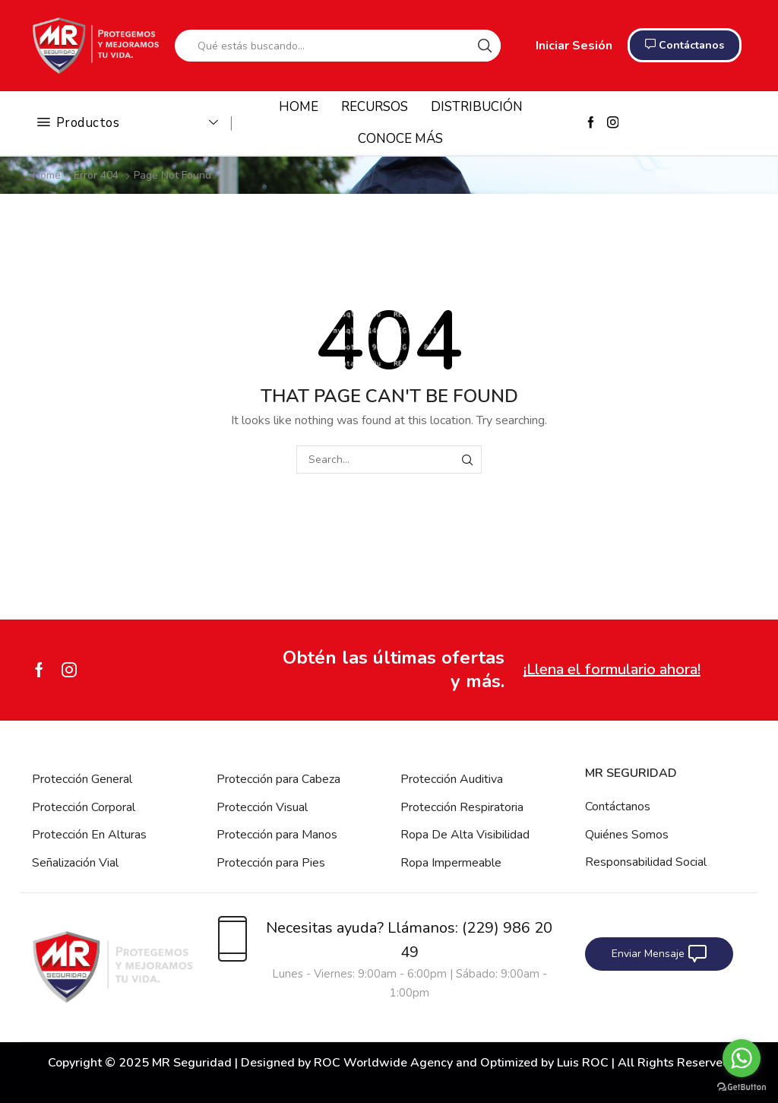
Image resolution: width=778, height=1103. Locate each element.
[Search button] (485, 46)
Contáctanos (617, 806)
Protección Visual (262, 807)
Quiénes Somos (627, 834)
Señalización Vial (75, 862)
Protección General (82, 779)
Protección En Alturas (89, 834)
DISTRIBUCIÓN (477, 107)
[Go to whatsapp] (742, 1058)
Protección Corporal (83, 807)
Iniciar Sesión (574, 45)
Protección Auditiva (451, 779)
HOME (298, 107)
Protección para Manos (277, 834)
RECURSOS (374, 107)
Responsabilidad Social (646, 862)
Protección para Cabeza (278, 779)
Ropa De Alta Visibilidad (465, 834)
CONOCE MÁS (400, 138)
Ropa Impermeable (450, 862)
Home (47, 175)
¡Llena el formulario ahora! (612, 669)
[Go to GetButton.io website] (741, 1087)
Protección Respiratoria (461, 807)
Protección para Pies (271, 862)
